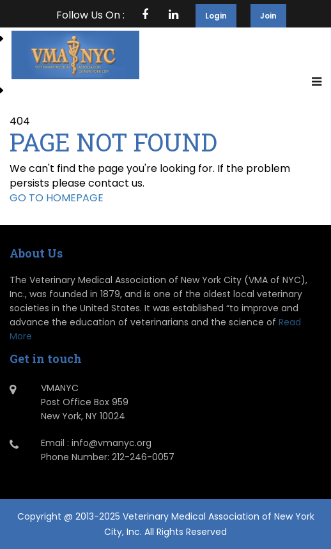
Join (268, 15)
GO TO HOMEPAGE (57, 197)
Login (216, 15)
